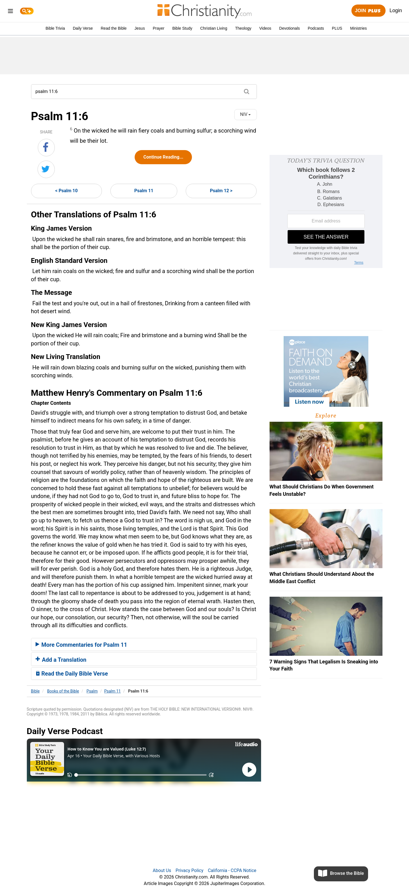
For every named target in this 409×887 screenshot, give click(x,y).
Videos (265, 28)
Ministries (358, 28)
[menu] (10, 12)
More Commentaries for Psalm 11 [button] (81, 644)
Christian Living (213, 28)
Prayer (158, 28)
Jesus (140, 28)
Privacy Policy (190, 870)
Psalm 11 (144, 190)
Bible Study (182, 28)
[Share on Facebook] (46, 147)
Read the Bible (114, 28)
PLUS (337, 28)
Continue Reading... (163, 157)
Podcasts (316, 28)
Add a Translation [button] (61, 659)
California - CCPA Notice (232, 870)
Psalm (92, 691)
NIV (245, 114)
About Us (162, 870)
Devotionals (289, 28)
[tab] (144, 644)
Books (63, 691)
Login (396, 10)
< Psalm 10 (66, 190)
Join (368, 10)
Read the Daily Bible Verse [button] (72, 673)
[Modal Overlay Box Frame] (326, 211)
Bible (35, 691)
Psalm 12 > (221, 190)
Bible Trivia (55, 28)
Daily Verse (83, 28)
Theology (243, 28)
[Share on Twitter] (46, 169)
